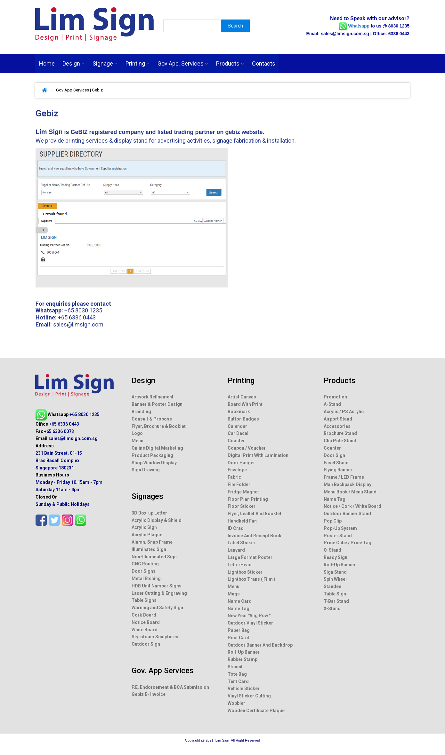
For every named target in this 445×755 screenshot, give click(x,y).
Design (73, 63)
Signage (105, 63)
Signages (147, 496)
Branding (141, 411)
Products (230, 63)
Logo (137, 433)
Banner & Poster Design (157, 404)
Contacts (263, 63)
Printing (137, 63)
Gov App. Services (183, 63)
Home (47, 63)
